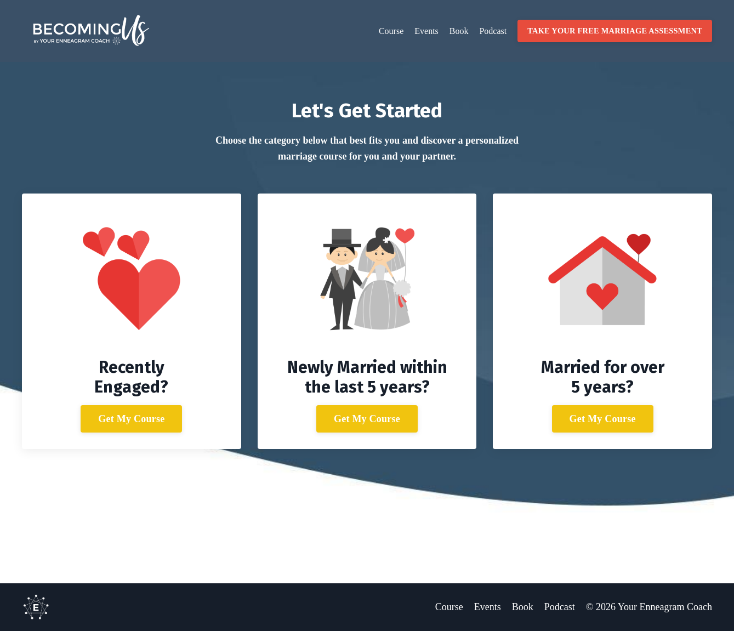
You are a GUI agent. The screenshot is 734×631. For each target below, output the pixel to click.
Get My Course (131, 418)
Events (426, 31)
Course (391, 31)
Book (459, 31)
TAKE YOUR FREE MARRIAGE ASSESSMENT (614, 30)
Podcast (493, 31)
